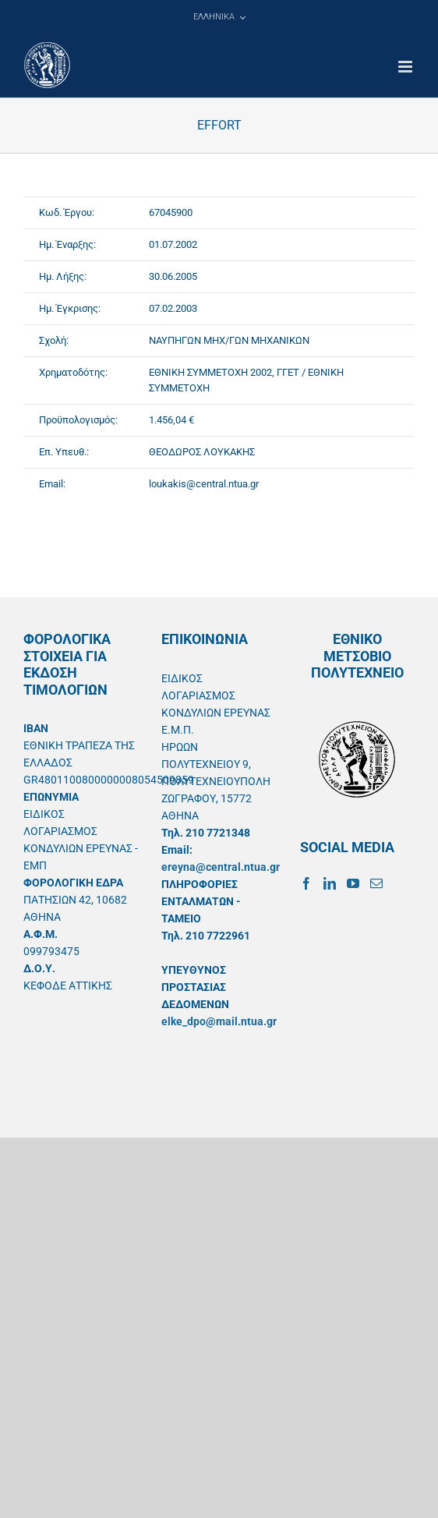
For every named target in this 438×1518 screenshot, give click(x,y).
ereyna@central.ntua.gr (220, 867)
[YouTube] (353, 883)
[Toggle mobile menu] (406, 66)
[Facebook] (306, 883)
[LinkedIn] (329, 883)
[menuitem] (219, 17)
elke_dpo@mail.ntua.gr (219, 1021)
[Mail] (376, 883)
